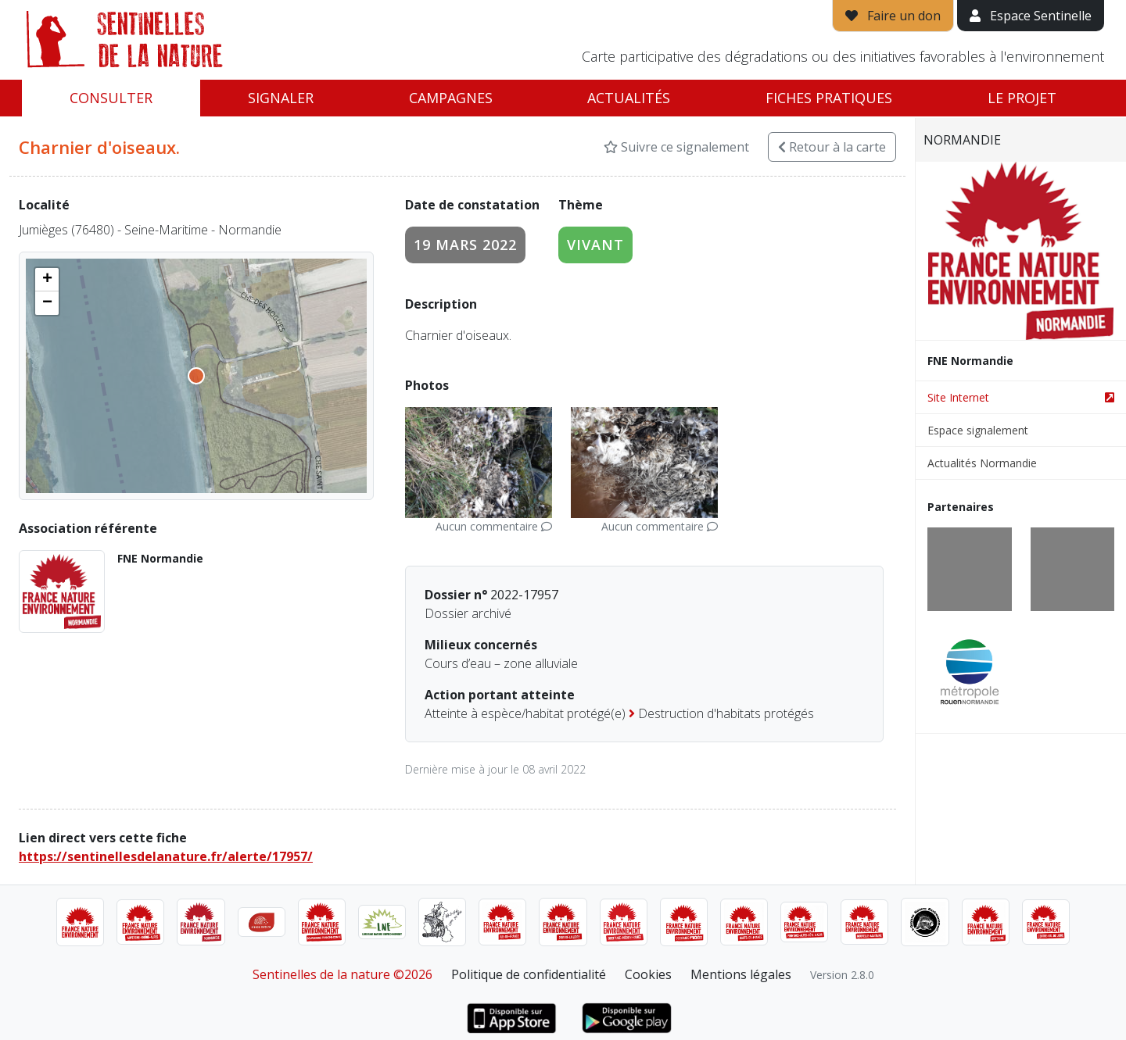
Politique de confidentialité (528, 974)
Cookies (648, 974)
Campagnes (451, 97)
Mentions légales (740, 974)
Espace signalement (977, 430)
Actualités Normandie (982, 463)
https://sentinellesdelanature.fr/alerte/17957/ (166, 856)
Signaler (281, 97)
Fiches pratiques (829, 97)
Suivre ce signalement (676, 146)
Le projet (1022, 97)
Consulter (111, 97)
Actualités (628, 97)
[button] (47, 279)
